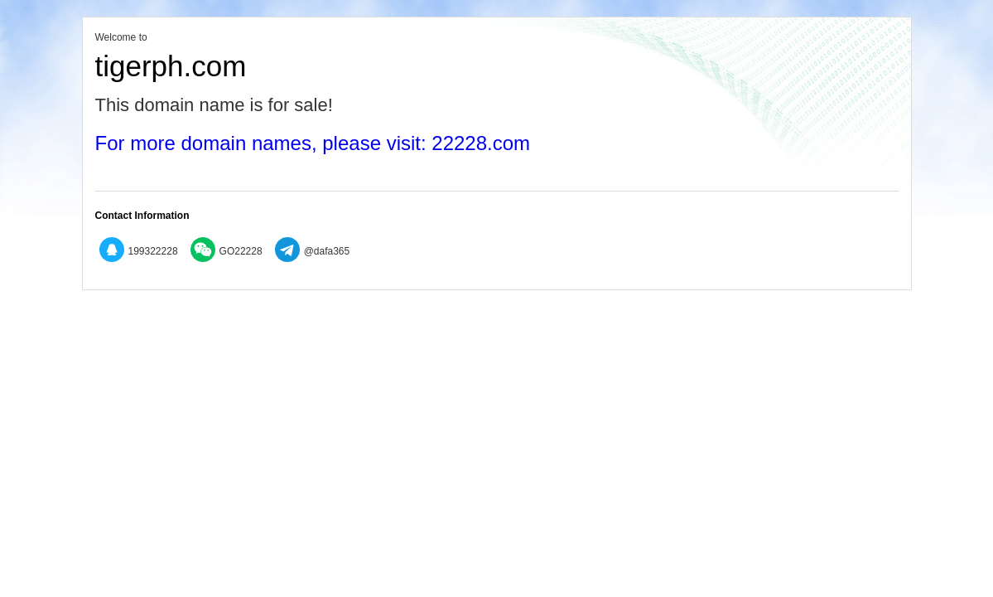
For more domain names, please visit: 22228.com (313, 143)
